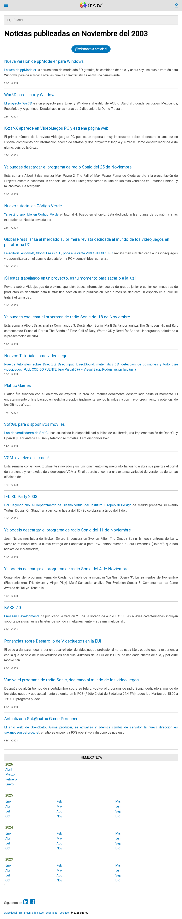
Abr (7, 806)
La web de (12, 70)
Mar (118, 801)
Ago (59, 811)
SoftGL (44, 433)
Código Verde (48, 214)
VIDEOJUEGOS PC (99, 253)
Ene (8, 801)
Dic (117, 816)
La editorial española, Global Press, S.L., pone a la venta (45, 253)
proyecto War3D (20, 103)
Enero (9, 784)
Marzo (10, 774)
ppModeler (28, 70)
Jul (7, 811)
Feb (59, 801)
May (60, 806)
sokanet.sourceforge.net (21, 732)
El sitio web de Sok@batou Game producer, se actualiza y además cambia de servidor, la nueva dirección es (91, 727)
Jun (118, 806)
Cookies (64, 912)
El (6, 103)
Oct (7, 816)
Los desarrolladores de (21, 433)
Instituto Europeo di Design (110, 505)
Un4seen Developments (22, 616)
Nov (59, 816)
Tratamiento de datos (31, 912)
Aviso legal (10, 912)
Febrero (11, 779)
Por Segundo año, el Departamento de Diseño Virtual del (47, 505)
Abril (8, 769)
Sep (118, 811)
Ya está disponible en (21, 214)
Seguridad (51, 912)
